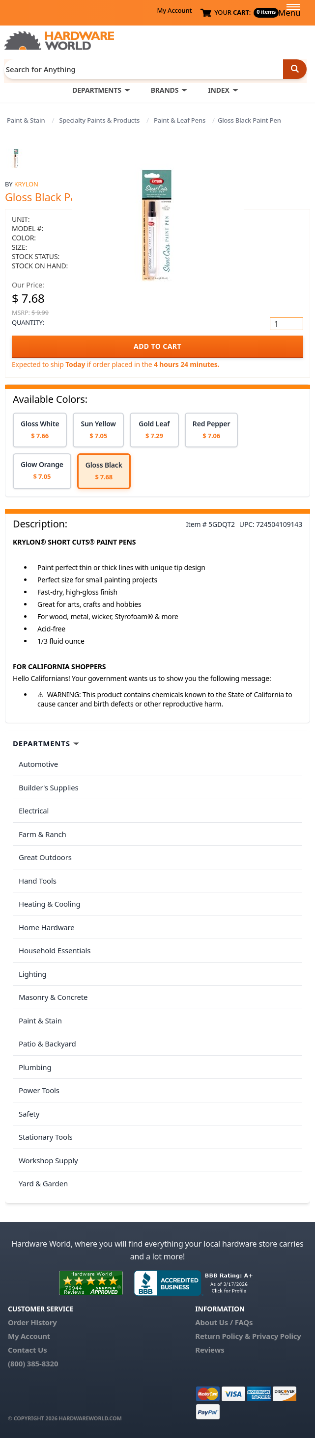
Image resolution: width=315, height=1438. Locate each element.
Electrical (34, 810)
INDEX (218, 90)
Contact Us (27, 1350)
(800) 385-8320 (33, 1363)
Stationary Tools (46, 1137)
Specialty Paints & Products (99, 120)
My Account (174, 10)
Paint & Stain (26, 120)
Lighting (33, 974)
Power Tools (39, 1090)
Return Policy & (222, 1336)
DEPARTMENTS (96, 90)
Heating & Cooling (50, 904)
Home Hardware (47, 927)
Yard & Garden (43, 1183)
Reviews (209, 1350)
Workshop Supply (48, 1160)
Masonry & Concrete (53, 997)
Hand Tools (38, 881)
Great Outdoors (45, 857)
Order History (32, 1322)
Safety (29, 1114)
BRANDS (165, 90)
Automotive (38, 764)
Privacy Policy (276, 1336)
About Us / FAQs (224, 1322)
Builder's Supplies (49, 787)
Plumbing (35, 1067)
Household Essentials (54, 950)
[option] (40, 430)
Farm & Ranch (42, 834)
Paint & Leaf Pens (179, 120)
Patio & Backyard (47, 1043)
